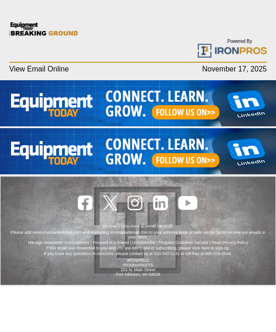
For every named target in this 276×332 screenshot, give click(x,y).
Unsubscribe (143, 242)
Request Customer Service (183, 242)
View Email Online (39, 69)
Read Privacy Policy (230, 242)
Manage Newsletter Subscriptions (58, 242)
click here (200, 248)
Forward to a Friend (111, 242)
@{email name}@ (156, 226)
